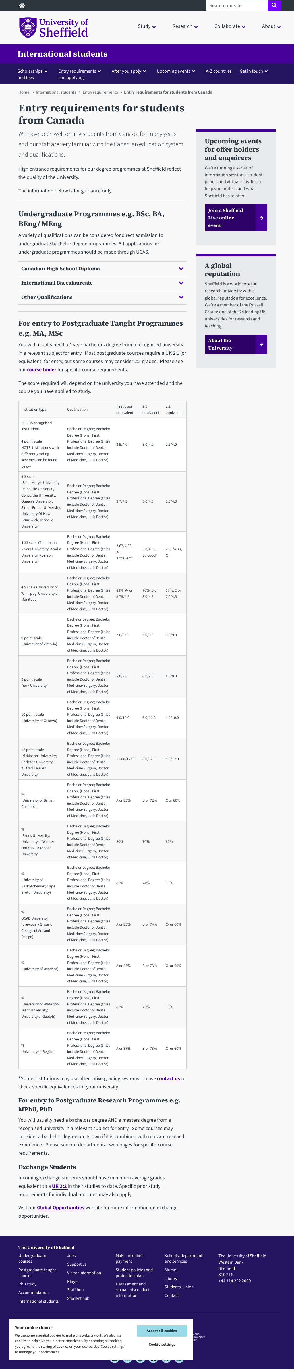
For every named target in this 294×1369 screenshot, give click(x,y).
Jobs (71, 1256)
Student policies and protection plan (134, 1273)
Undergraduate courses (32, 1258)
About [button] (268, 26)
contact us (168, 1078)
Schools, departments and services (184, 1258)
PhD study (27, 1284)
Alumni (171, 1270)
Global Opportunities (60, 1207)
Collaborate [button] (227, 26)
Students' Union (179, 1287)
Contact (172, 1296)
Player (73, 1282)
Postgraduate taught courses (37, 1273)
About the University (220, 344)
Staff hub (75, 1290)
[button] (34, 74)
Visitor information (84, 1273)
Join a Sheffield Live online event (225, 217)
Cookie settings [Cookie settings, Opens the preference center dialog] (162, 1344)
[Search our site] (237, 5)
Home (24, 92)
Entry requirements (100, 92)
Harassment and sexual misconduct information (133, 1289)
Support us (76, 1264)
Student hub (78, 1299)
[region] (101, 1339)
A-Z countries (219, 71)
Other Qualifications (102, 297)
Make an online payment (130, 1258)
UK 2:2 (60, 1186)
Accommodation (33, 1293)
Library (171, 1279)
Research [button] (182, 26)
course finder (41, 369)
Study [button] (144, 26)
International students (63, 53)
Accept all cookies (162, 1330)
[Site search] (274, 5)
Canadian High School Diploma (102, 268)
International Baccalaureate (102, 282)
